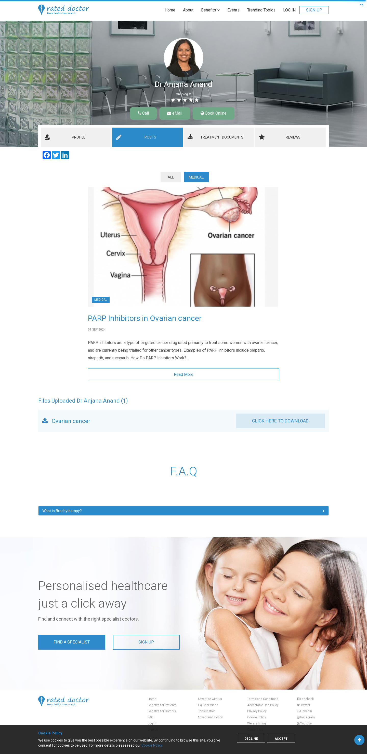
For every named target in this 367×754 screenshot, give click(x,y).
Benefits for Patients (162, 705)
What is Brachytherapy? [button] (62, 511)
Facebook (305, 699)
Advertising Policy (210, 717)
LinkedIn (304, 711)
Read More (183, 374)
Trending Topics (261, 10)
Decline (251, 739)
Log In (152, 723)
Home (170, 10)
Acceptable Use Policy (263, 705)
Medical (196, 177)
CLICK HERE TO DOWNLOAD (280, 420)
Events (233, 10)
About (188, 10)
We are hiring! (257, 723)
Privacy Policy (257, 711)
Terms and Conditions (262, 699)
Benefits (210, 10)
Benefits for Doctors (162, 711)
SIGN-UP (314, 10)
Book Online (214, 113)
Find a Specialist (72, 642)
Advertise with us (210, 699)
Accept (281, 739)
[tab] (76, 137)
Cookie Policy (256, 717)
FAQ (150, 717)
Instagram (306, 717)
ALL (171, 177)
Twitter (303, 705)
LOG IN (289, 10)
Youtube (304, 723)
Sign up (146, 642)
